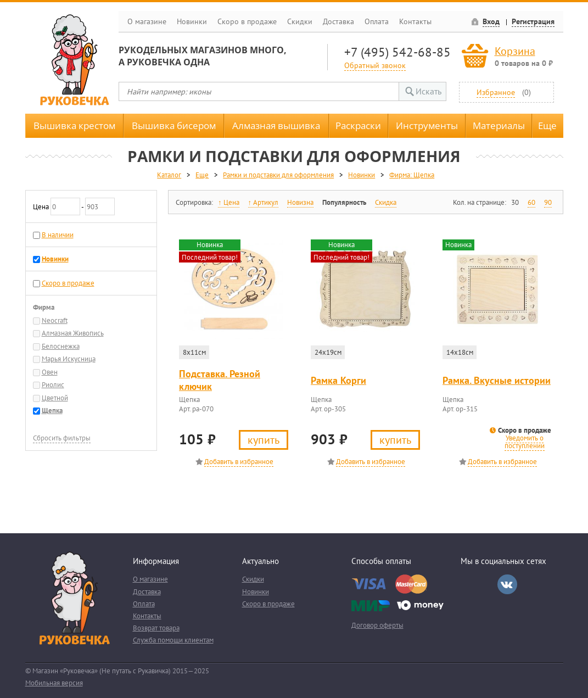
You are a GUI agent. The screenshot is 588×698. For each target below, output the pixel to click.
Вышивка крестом (74, 125)
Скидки (299, 21)
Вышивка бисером (174, 125)
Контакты (415, 21)
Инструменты (427, 125)
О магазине (146, 21)
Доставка (338, 21)
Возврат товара (156, 628)
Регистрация (533, 21)
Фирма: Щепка (411, 175)
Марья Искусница (69, 359)
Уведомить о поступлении (525, 441)
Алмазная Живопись (73, 333)
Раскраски (358, 125)
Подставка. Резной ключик (219, 380)
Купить (263, 439)
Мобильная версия (54, 683)
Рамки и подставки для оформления (278, 175)
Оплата (377, 21)
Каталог (169, 175)
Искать (428, 91)
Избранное (496, 92)
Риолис (53, 384)
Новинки (192, 21)
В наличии (58, 234)
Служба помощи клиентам (173, 640)
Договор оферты (377, 625)
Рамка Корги (338, 380)
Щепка (52, 410)
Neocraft (55, 320)
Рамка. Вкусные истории (497, 380)
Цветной (55, 398)
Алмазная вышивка (276, 125)
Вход (491, 21)
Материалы (499, 125)
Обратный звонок (375, 65)
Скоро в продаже (247, 21)
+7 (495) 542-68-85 (397, 52)
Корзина (515, 51)
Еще (547, 125)
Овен (50, 372)
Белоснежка (61, 346)
